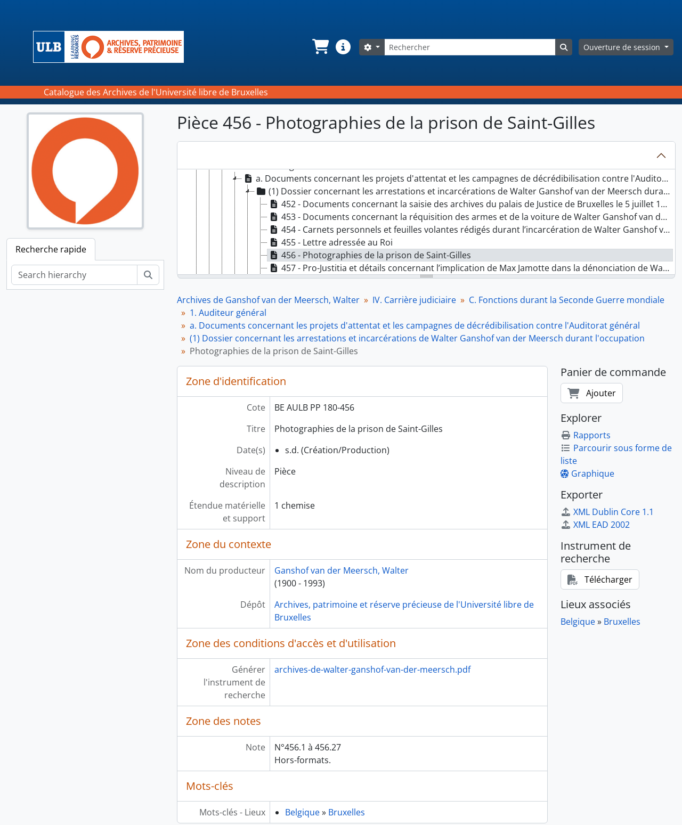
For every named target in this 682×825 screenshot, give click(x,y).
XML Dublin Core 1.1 (607, 512)
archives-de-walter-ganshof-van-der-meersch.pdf (372, 669)
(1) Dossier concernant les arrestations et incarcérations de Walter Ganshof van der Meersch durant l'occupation (417, 338)
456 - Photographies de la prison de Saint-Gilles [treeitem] (369, 255)
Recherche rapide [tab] (50, 249)
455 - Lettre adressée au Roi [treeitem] (330, 242)
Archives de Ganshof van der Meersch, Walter (268, 300)
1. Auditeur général (228, 312)
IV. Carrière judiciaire (414, 300)
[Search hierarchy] (74, 275)
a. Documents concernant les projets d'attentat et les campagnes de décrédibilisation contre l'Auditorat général (415, 325)
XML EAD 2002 (595, 524)
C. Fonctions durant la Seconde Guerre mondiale (566, 300)
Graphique (587, 473)
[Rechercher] (470, 47)
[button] (319, 47)
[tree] (426, 222)
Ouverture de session (622, 47)
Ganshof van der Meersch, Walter (341, 570)
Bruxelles (346, 812)
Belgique (302, 812)
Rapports (586, 435)
